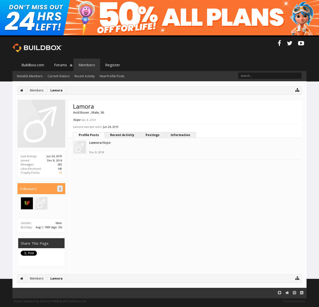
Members (87, 64)
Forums (60, 64)
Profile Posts (89, 135)
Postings (153, 135)
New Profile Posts (112, 76)
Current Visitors (59, 76)
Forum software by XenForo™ (50, 301)
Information (180, 135)
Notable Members (30, 76)
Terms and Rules (294, 301)
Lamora (95, 142)
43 (60, 172)
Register (112, 64)
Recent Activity (122, 135)
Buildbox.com (32, 64)
